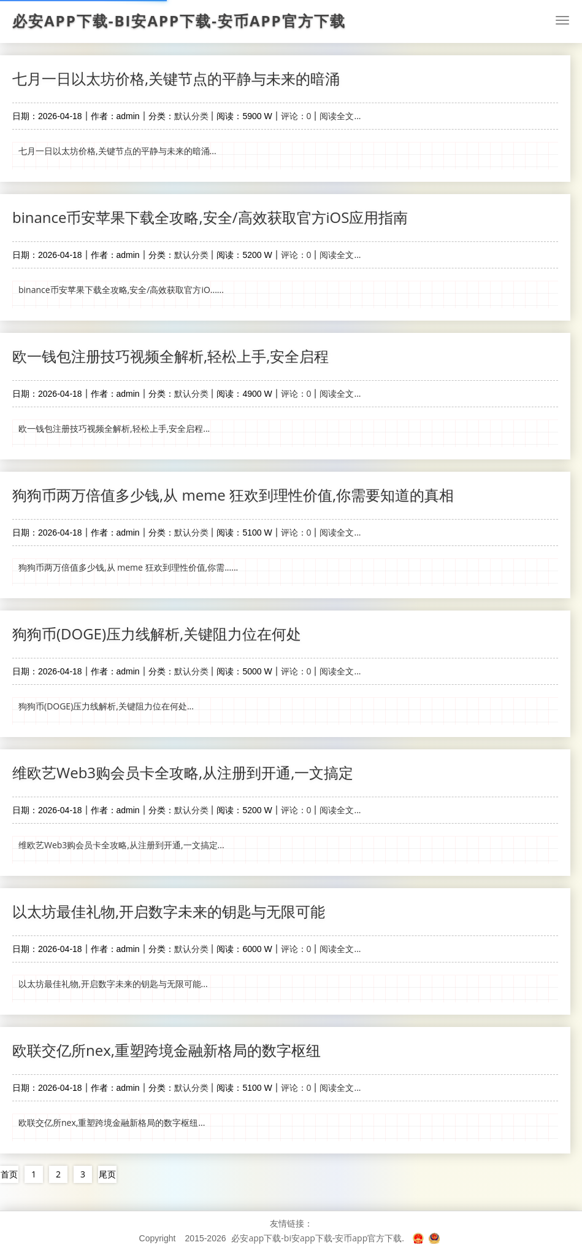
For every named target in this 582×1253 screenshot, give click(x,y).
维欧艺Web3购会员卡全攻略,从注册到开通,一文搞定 (182, 772)
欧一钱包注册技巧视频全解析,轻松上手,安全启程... (114, 428)
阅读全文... (340, 116)
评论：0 (296, 116)
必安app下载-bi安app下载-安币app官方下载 (179, 21)
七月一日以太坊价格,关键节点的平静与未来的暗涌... (117, 151)
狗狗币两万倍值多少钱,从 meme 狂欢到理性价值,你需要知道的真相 (233, 495)
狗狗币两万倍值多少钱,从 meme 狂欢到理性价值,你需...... (128, 567)
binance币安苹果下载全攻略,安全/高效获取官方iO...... (121, 289)
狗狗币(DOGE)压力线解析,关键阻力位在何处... (106, 706)
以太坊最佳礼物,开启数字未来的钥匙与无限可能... (113, 984)
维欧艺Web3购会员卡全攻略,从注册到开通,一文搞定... (121, 845)
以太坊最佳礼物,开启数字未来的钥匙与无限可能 (168, 911)
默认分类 (191, 116)
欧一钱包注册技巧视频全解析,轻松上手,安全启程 (170, 356)
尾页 (107, 1174)
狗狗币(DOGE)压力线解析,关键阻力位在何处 (156, 633)
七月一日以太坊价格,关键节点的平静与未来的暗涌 (176, 78)
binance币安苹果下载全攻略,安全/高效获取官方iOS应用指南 (210, 217)
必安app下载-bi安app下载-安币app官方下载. (317, 1238)
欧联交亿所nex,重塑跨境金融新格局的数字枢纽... (111, 1122)
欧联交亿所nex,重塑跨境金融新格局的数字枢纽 (166, 1050)
